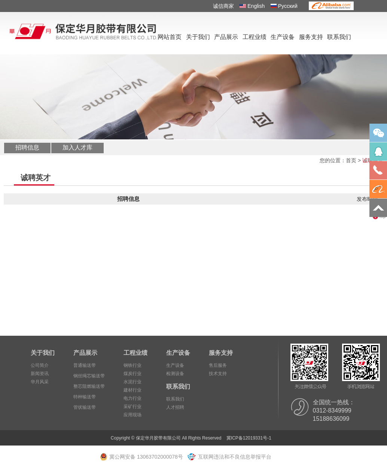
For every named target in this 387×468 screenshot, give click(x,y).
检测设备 (175, 373)
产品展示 (226, 37)
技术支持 (218, 373)
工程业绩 (254, 37)
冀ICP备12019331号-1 (248, 438)
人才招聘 (175, 407)
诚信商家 (223, 6)
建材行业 (132, 390)
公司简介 (40, 365)
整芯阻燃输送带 (89, 386)
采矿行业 (132, 406)
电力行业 (132, 398)
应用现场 (132, 414)
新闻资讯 (40, 373)
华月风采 (40, 381)
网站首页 (170, 37)
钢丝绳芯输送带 (89, 375)
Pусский (284, 6)
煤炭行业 (132, 373)
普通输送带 (84, 365)
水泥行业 (132, 381)
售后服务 (218, 365)
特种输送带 (84, 396)
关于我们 (198, 37)
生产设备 (283, 37)
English (252, 6)
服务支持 (311, 37)
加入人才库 (77, 147)
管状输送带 (84, 407)
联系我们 (339, 37)
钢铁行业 (132, 365)
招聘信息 (27, 147)
